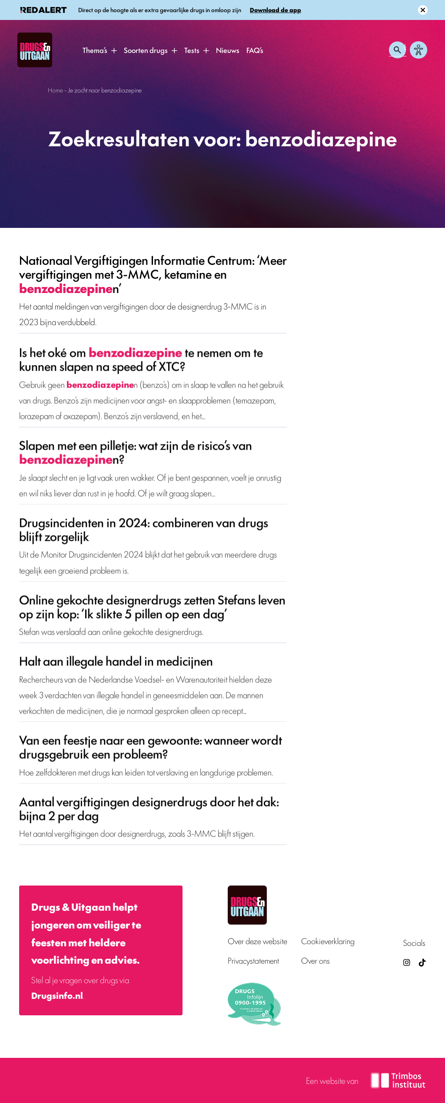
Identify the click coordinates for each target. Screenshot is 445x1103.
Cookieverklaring (328, 941)
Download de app (275, 10)
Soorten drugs (146, 50)
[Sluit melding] (423, 10)
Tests (191, 50)
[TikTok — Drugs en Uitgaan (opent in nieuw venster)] (421, 962)
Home (55, 89)
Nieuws (227, 50)
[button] (114, 50)
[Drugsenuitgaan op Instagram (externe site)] (406, 962)
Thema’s (95, 50)
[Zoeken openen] (397, 50)
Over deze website (257, 941)
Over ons (315, 960)
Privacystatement (253, 960)
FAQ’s (254, 50)
